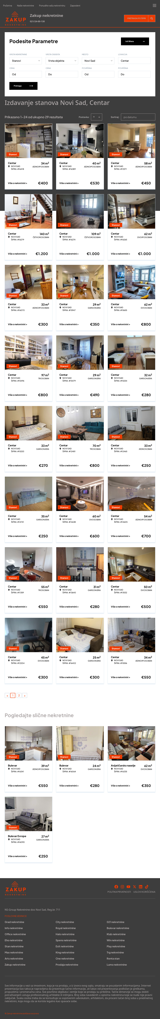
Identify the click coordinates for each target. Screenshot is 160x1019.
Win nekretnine (116, 939)
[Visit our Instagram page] (122, 886)
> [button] (25, 695)
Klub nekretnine (116, 933)
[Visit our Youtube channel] (128, 886)
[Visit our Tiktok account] (147, 886)
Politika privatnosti (119, 891)
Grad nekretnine (14, 921)
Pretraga (23, 85)
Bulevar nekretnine (118, 927)
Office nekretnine (15, 933)
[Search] (151, 18)
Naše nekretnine (25, 5)
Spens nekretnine (66, 939)
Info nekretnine (14, 927)
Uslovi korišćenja (144, 891)
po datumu (130, 116)
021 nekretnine (115, 921)
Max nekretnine (14, 951)
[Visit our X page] (134, 886)
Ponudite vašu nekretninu (52, 5)
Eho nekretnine (14, 939)
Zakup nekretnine (15, 964)
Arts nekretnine (14, 957)
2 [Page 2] (19, 694)
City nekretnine (65, 921)
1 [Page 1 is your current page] (12, 694)
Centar (125, 60)
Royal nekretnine (66, 927)
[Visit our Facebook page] (116, 886)
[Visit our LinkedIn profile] (140, 886)
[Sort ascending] (94, 116)
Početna (7, 5)
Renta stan (113, 957)
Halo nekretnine (65, 933)
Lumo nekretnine (117, 964)
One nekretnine (65, 957)
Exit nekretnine (65, 945)
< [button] (7, 695)
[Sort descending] (99, 116)
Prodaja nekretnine (67, 964)
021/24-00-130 (37, 21)
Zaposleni (75, 5)
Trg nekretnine (115, 951)
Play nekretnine (116, 945)
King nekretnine (65, 951)
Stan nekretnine (14, 945)
